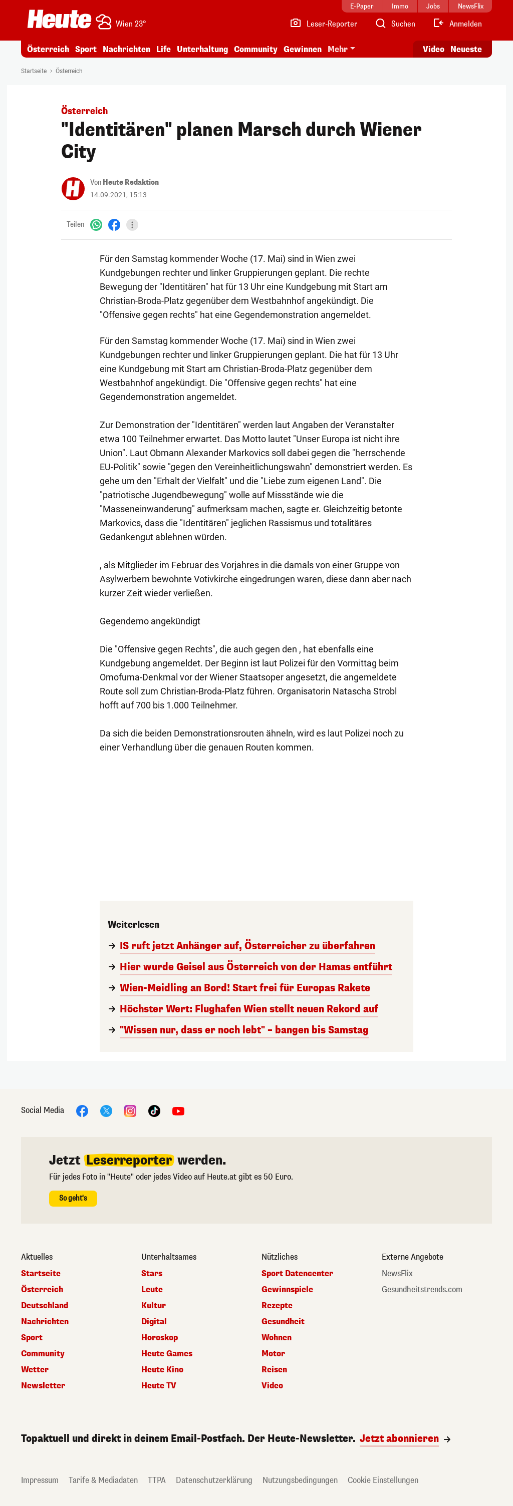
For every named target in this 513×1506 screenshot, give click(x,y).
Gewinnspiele (287, 1290)
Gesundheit (283, 1322)
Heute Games (166, 1354)
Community (256, 49)
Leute (152, 1290)
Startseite (34, 71)
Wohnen (277, 1338)
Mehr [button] (338, 49)
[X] (106, 1110)
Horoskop (159, 1338)
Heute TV (158, 1386)
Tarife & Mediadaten (103, 1480)
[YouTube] (178, 1110)
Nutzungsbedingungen (300, 1480)
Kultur (153, 1306)
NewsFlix (397, 1274)
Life (163, 49)
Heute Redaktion (131, 182)
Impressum (40, 1480)
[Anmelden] (457, 24)
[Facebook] (114, 224)
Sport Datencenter (297, 1274)
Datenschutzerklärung (214, 1480)
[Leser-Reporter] (323, 24)
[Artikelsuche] (394, 24)
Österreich (48, 49)
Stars (151, 1274)
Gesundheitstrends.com (422, 1290)
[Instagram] (130, 1110)
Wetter (35, 1370)
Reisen (274, 1370)
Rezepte (277, 1306)
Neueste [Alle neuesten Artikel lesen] (466, 49)
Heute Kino (162, 1370)
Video (272, 1386)
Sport (86, 49)
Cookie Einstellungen (383, 1480)
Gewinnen (303, 49)
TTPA (157, 1480)
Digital (154, 1322)
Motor (273, 1354)
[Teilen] (132, 224)
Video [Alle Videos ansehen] (433, 49)
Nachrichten (126, 49)
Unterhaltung (202, 49)
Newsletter (43, 1386)
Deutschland (44, 1306)
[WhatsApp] (96, 224)
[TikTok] (154, 1110)
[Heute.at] (59, 19)
